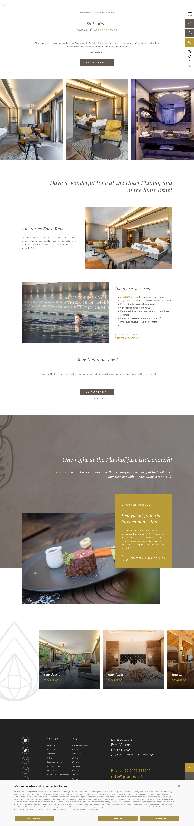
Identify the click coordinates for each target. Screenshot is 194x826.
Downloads (76, 753)
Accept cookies (159, 818)
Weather (75, 758)
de (4, 5)
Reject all (118, 818)
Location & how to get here (58, 775)
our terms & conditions (127, 338)
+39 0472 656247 (136, 770)
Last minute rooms (55, 762)
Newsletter (76, 766)
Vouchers (51, 753)
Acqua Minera (127, 300)
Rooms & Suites (53, 766)
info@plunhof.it (127, 776)
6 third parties (30, 792)
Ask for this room (97, 62)
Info (75, 738)
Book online (52, 749)
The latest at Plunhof (80, 745)
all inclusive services (127, 334)
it (8, 5)
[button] (179, 786)
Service (52, 738)
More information (34, 818)
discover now (50, 679)
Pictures (75, 749)
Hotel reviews (77, 770)
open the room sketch (105, 29)
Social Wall (76, 775)
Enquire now (52, 770)
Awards (75, 779)
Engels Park (51, 745)
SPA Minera (126, 297)
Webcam (75, 762)
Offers (49, 758)
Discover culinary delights (143, 558)
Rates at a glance (97, 398)
